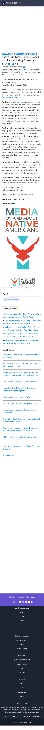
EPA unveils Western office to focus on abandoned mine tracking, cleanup (22, 365)
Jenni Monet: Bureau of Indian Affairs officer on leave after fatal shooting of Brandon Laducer (21, 329)
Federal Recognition (22, 636)
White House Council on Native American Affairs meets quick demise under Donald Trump (22, 316)
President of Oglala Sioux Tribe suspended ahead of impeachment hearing (21, 420)
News (8, 3)
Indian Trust (22, 655)
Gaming (15, 3)
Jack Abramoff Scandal (22, 659)
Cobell (22, 620)
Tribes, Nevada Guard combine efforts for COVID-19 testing (22, 448)
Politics (22, 683)
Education (22, 625)
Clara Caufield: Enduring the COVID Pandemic (20, 381)
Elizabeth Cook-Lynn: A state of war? (17, 397)
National (22, 672)
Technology (22, 692)
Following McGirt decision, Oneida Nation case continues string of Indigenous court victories (20, 374)
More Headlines (8, 455)
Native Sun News (18, 74)
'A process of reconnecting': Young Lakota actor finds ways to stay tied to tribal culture (22, 322)
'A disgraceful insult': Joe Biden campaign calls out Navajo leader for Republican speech (21, 335)
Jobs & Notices (22, 664)
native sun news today (11, 299)
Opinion (22, 679)
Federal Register (22, 640)
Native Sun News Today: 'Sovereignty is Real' (19, 403)
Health (22, 644)
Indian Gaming (22, 648)
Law (22, 668)
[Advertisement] (21, 31)
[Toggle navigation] (39, 3)
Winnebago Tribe (33, 712)
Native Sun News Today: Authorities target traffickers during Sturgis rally (19, 389)
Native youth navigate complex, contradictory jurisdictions (20, 411)
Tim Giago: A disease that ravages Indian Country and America (21, 356)
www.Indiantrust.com (10, 97)
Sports (22, 688)
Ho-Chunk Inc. (25, 709)
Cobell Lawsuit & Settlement (15, 54)
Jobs (21, 3)
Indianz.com (27, 722)
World (22, 696)
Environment (22, 632)
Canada (22, 616)
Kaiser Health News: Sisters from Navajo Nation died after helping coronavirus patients (22, 342)
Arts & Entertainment (22, 608)
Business (22, 612)
